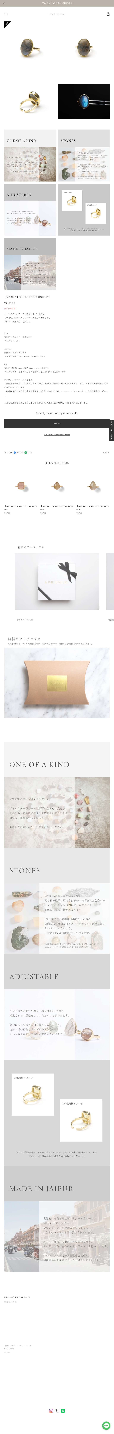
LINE (28, 452)
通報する (106, 452)
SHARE (18, 452)
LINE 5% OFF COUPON (112, 430)
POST (8, 452)
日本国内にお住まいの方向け (57, 434)
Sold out (57, 423)
